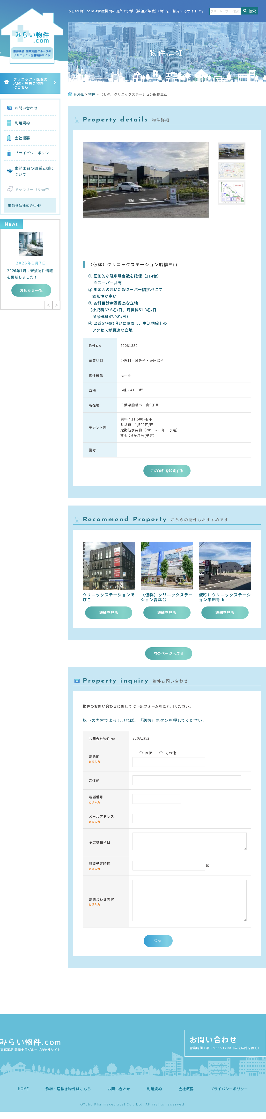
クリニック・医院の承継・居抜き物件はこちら (30, 83)
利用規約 (22, 122)
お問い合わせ (26, 107)
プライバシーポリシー (34, 152)
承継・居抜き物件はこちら (68, 1095)
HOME (23, 1095)
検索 (252, 11)
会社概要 (22, 137)
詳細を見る (108, 612)
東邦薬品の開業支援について (34, 171)
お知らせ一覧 (31, 290)
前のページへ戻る (169, 653)
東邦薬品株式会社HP (25, 205)
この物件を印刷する (167, 471)
